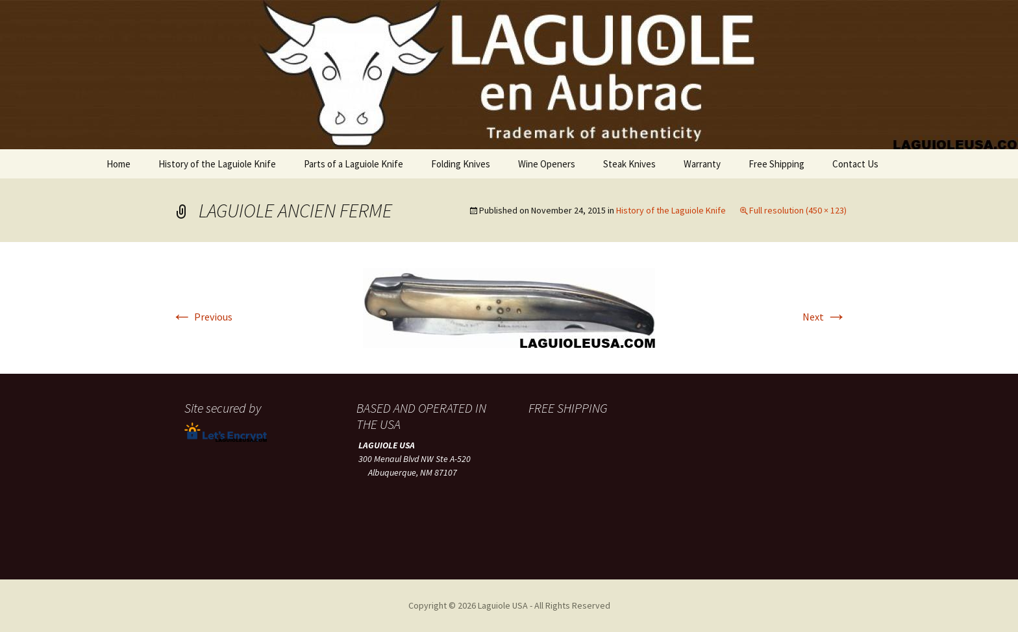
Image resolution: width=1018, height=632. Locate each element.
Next (824, 316)
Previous (201, 316)
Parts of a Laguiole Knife (353, 164)
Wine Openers (546, 164)
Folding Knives (460, 164)
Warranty (702, 164)
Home (118, 164)
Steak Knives (629, 164)
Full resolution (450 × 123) (798, 210)
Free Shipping (776, 164)
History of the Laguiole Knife (217, 164)
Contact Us (855, 164)
